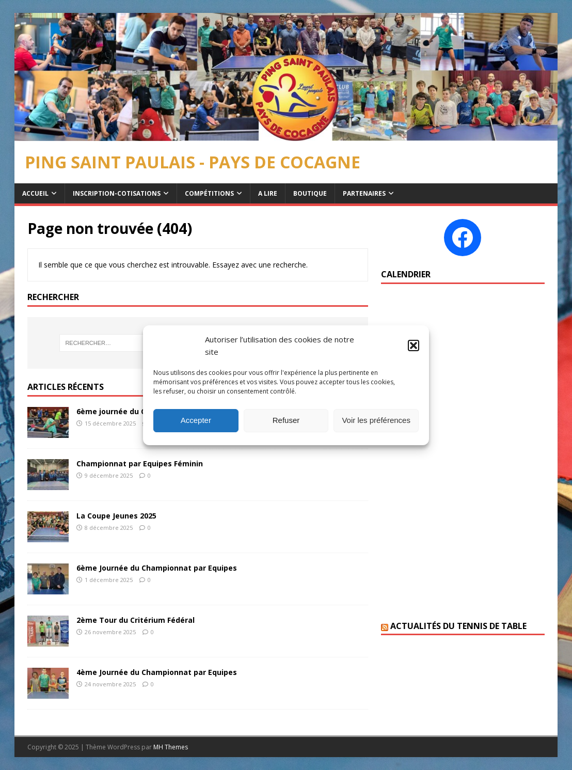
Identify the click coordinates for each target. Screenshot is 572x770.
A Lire (267, 193)
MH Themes (170, 747)
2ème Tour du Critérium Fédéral (135, 620)
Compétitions (209, 193)
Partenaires (364, 193)
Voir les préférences (376, 420)
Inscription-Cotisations (117, 193)
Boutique (310, 193)
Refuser (286, 420)
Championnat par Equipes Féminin (139, 463)
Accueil (35, 193)
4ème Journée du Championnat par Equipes (156, 672)
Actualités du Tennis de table (458, 626)
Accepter (196, 420)
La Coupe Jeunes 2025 (116, 516)
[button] (413, 345)
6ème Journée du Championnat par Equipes (156, 568)
